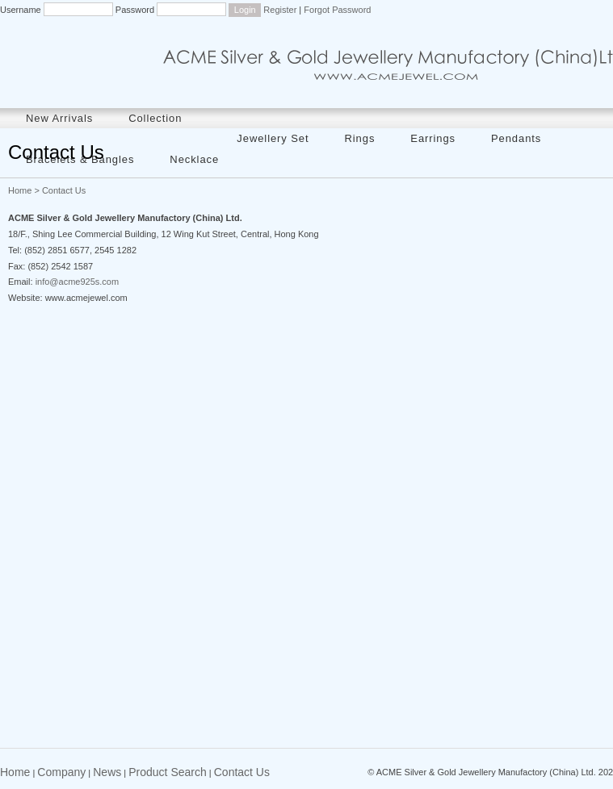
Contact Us (242, 772)
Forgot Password (337, 10)
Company (61, 772)
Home (19, 190)
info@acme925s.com (78, 281)
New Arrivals (59, 118)
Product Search (167, 772)
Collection (155, 118)
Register (279, 10)
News (107, 772)
